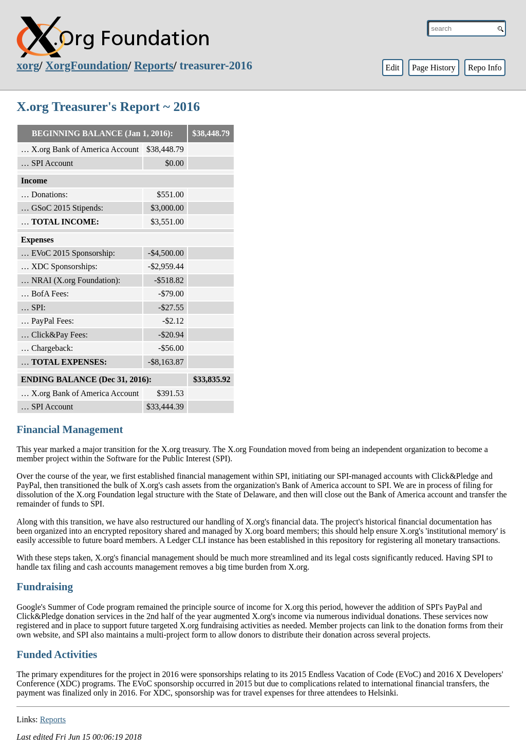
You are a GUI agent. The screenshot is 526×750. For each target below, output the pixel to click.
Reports (154, 65)
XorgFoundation (86, 65)
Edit (392, 67)
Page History (434, 67)
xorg (27, 65)
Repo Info (485, 67)
